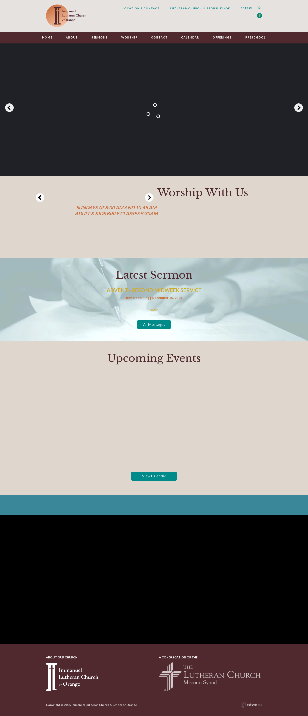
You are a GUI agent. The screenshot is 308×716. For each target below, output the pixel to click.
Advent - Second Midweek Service (154, 290)
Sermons (99, 37)
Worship (129, 37)
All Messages (154, 324)
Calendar (190, 37)
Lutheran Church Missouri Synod (200, 8)
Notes (154, 310)
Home (47, 37)
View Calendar (154, 476)
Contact (159, 37)
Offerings (222, 37)
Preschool (255, 37)
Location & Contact (141, 8)
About (72, 37)
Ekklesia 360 (251, 705)
